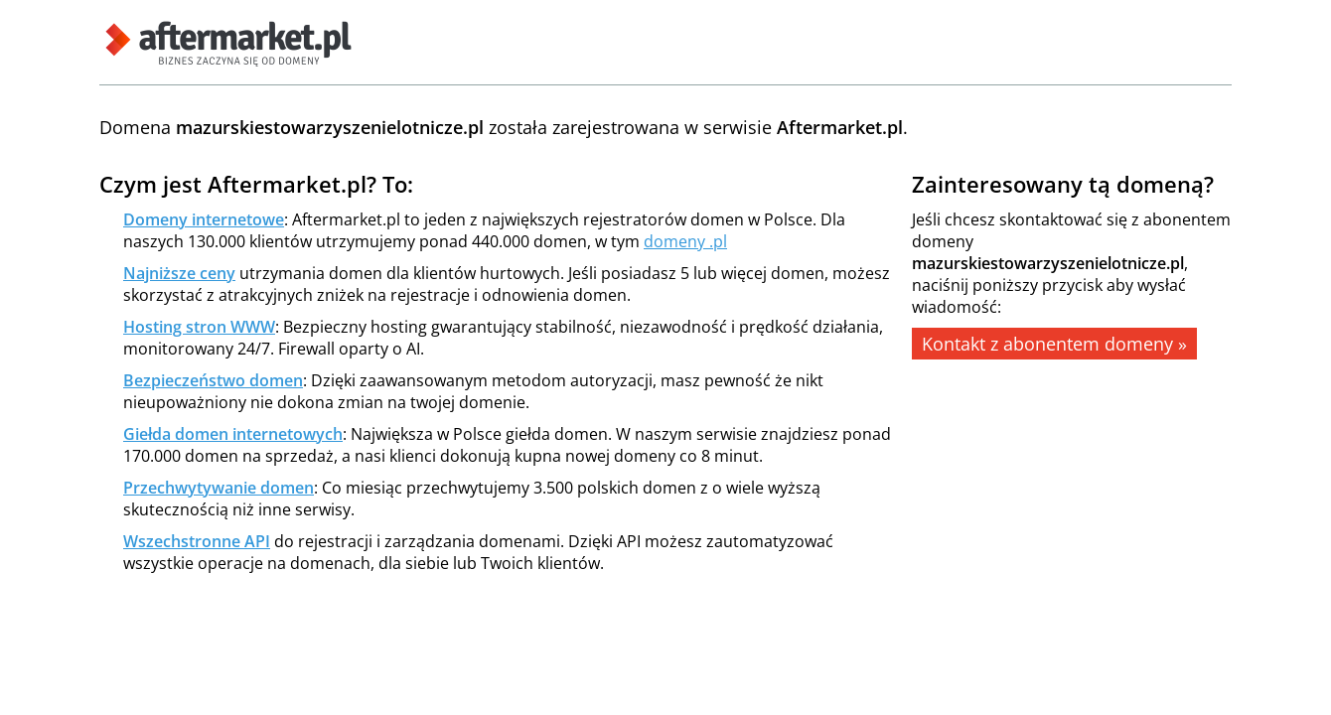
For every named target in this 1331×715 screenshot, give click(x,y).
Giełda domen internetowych (233, 434)
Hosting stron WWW (199, 327)
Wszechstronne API (196, 541)
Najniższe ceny (179, 273)
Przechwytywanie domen (218, 488)
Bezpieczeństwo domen (213, 380)
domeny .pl (685, 241)
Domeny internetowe (203, 219)
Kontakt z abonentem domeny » (1054, 344)
